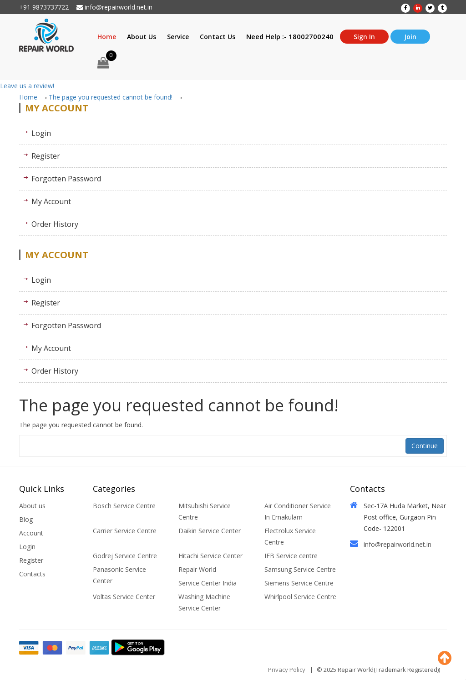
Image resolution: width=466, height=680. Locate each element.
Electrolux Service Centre (290, 536)
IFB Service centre (291, 555)
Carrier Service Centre (125, 530)
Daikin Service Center (209, 530)
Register (45, 156)
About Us (141, 36)
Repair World (197, 569)
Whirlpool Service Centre (300, 596)
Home (106, 36)
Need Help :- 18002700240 (290, 36)
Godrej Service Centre (125, 555)
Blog (26, 519)
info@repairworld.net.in (114, 7)
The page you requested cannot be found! (115, 97)
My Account (51, 201)
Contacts (32, 574)
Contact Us (217, 36)
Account (31, 533)
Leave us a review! (27, 85)
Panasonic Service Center (119, 575)
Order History (54, 224)
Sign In (364, 36)
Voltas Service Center (124, 596)
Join (410, 36)
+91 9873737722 (44, 7)
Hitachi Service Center (210, 555)
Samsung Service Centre (300, 569)
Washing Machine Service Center (204, 602)
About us (32, 505)
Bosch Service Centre (124, 505)
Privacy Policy (286, 669)
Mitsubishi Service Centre (204, 511)
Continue (424, 445)
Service (178, 36)
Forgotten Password (66, 179)
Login (41, 133)
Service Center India (207, 583)
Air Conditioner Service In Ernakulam (297, 511)
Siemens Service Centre (299, 583)
